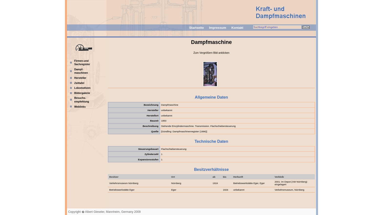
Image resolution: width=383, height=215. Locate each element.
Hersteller (80, 77)
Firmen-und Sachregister (82, 62)
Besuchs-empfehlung (81, 99)
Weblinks (80, 106)
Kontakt (237, 28)
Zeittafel (79, 83)
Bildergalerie (82, 93)
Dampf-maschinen (81, 71)
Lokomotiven (82, 87)
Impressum (217, 28)
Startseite (196, 28)
